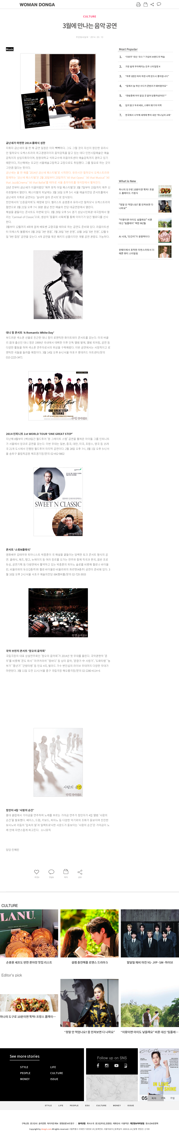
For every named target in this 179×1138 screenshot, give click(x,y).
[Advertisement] (50, 696)
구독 (163, 1098)
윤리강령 (42, 1123)
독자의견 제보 (52, 1123)
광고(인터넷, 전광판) (103, 1123)
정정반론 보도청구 (67, 1123)
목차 (153, 1098)
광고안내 (33, 1123)
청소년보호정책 (152, 1123)
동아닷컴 (81, 1123)
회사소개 (90, 1123)
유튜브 (116, 1065)
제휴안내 (116, 1123)
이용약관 (125, 1123)
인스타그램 (106, 1065)
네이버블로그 (125, 1065)
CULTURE (89, 16)
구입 (172, 1098)
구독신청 (25, 1123)
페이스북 (98, 1065)
